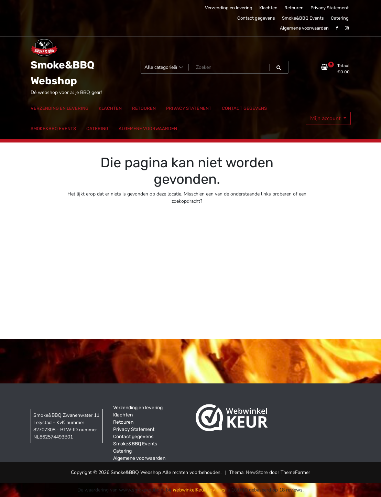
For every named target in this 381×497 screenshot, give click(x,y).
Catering (340, 18)
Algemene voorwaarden (304, 28)
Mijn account (326, 118)
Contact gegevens (256, 18)
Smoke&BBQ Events (303, 18)
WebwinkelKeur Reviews (199, 490)
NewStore (257, 472)
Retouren (294, 7)
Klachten (268, 7)
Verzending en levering (228, 7)
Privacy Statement (330, 7)
